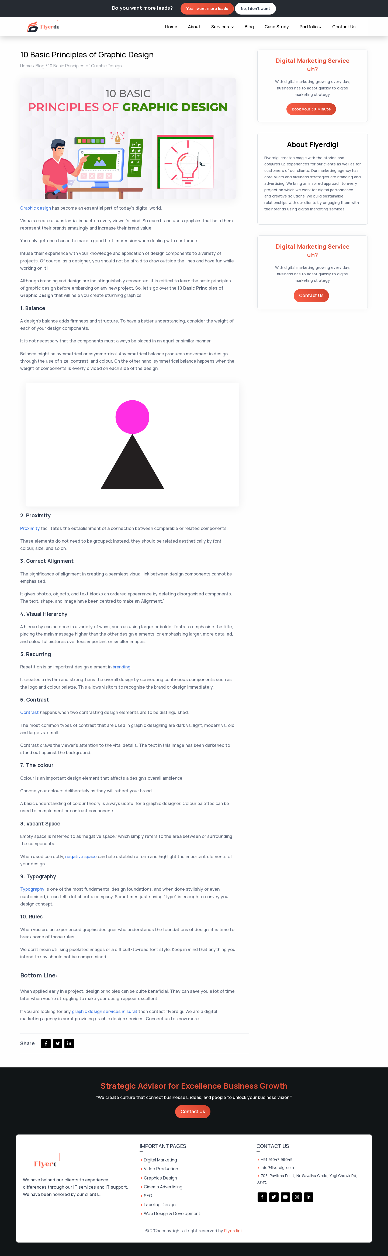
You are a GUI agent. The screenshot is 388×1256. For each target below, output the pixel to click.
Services (222, 27)
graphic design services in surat (104, 1011)
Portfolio (310, 27)
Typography (32, 889)
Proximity (30, 528)
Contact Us (344, 27)
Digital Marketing (160, 1160)
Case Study (277, 27)
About (194, 27)
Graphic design (35, 208)
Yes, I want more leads (207, 8)
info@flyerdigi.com (277, 1167)
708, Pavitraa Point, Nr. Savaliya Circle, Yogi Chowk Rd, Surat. (307, 1179)
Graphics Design (160, 1178)
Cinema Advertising (163, 1187)
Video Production (161, 1169)
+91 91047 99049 (277, 1159)
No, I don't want (255, 8)
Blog (249, 27)
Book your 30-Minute (311, 109)
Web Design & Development (172, 1213)
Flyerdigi (233, 1231)
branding (121, 667)
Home (171, 27)
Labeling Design (160, 1205)
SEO (148, 1196)
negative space (81, 856)
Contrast (29, 712)
